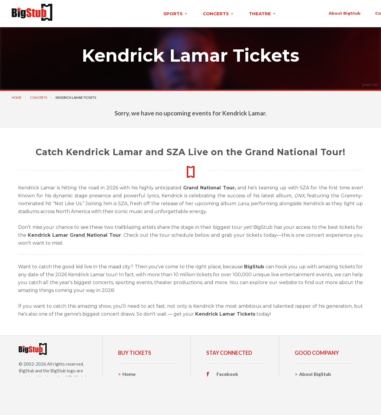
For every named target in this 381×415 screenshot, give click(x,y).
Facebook (227, 372)
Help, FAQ (310, 390)
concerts (120, 12)
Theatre (131, 399)
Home (16, 96)
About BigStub (238, 12)
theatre (165, 12)
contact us (281, 12)
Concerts (38, 96)
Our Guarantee (315, 399)
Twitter (225, 381)
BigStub (26, 368)
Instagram (228, 390)
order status (322, 12)
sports (77, 12)
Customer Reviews (237, 399)
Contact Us (311, 381)
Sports (129, 381)
